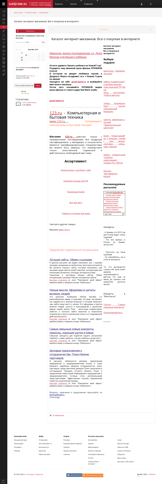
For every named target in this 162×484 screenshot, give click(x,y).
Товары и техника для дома (76, 213)
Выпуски (61, 2)
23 (21, 60)
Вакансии (42, 451)
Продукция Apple (75, 191)
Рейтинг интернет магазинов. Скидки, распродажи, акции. (111, 203)
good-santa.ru (78, 81)
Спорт (119, 440)
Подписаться (30, 31)
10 (26, 55)
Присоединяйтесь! (113, 312)
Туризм (90, 444)
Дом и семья (18, 13)
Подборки (91, 2)
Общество (121, 454)
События (66, 454)
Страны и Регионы (124, 451)
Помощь (17, 451)
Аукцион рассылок (70, 451)
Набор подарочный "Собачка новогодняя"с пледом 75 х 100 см (114, 158)
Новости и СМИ (122, 447)
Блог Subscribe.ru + (45, 444)
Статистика (22, 99)
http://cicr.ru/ (30, 76)
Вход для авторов (20, 440)
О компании (43, 440)
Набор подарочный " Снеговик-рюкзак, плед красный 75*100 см (114, 85)
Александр (25, 93)
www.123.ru (59, 121)
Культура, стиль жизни (125, 462)
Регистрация (18, 444)
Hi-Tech (90, 458)
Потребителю (43, 13)
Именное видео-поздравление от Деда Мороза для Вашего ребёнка (76, 55)
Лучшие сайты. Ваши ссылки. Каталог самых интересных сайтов (112, 197)
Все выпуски (104, 29)
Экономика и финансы (96, 454)
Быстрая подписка (59, 280)
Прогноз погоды (123, 444)
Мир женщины (93, 447)
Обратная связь (44, 454)
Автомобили (92, 440)
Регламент (18, 447)
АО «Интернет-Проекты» (33, 474)
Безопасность (44, 447)
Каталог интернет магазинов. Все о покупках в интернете (46, 21)
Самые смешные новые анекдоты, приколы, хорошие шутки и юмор (113, 209)
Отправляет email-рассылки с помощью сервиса (40, 4)
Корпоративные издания (72, 444)
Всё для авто (75, 202)
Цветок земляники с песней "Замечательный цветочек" (114, 123)
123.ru (56, 113)
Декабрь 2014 (33, 49)
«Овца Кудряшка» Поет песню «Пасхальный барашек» (114, 107)
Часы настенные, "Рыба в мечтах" (114, 94)
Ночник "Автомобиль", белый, (111, 174)
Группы (76, 2)
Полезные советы (31, 13)
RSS (43, 42)
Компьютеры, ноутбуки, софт (76, 170)
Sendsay (66, 447)
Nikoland (152, 474)
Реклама (66, 440)
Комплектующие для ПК (76, 181)
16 (21, 57)
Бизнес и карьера (94, 451)
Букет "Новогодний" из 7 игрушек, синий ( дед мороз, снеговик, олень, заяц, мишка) (114, 141)
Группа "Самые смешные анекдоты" (114, 306)
